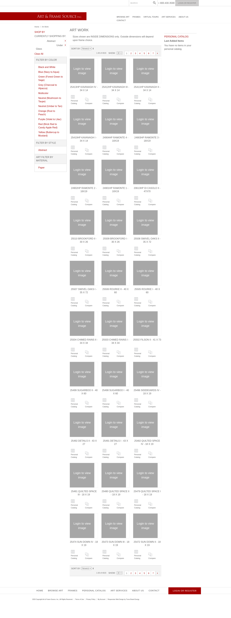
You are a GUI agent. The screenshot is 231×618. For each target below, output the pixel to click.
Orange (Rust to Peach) (46, 113)
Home (36, 27)
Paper (41, 167)
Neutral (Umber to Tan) (50, 106)
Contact (121, 20)
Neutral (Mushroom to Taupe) (49, 100)
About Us (183, 17)
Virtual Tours (151, 17)
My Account (101, 599)
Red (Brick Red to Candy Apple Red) (47, 126)
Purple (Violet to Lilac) (49, 119)
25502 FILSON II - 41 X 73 (147, 339)
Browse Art (123, 17)
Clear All (38, 54)
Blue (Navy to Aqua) (48, 72)
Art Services (169, 17)
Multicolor (43, 93)
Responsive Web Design (116, 599)
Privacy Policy (90, 599)
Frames (136, 17)
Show (111, 53)
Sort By (75, 48)
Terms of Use (79, 599)
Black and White (46, 67)
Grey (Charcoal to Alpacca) (47, 87)
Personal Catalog (74, 102)
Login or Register (187, 3)
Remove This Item (65, 40)
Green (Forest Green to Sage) (50, 78)
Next (157, 53)
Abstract (42, 150)
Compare (88, 103)
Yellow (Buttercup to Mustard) (48, 134)
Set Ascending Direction (93, 48)
